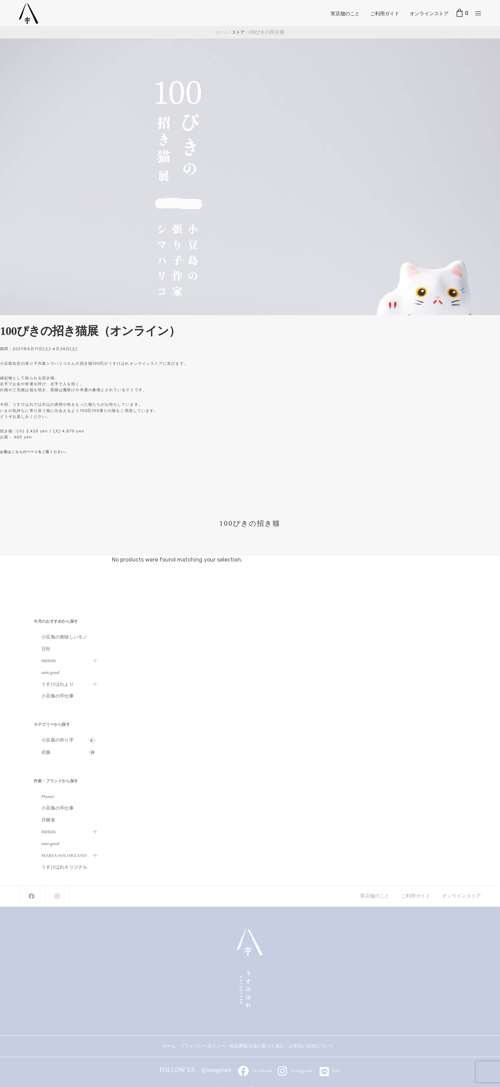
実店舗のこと (345, 13)
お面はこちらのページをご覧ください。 (37, 451)
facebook (253, 1070)
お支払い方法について (313, 1045)
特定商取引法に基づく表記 (257, 1045)
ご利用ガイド (384, 13)
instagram (296, 1070)
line (332, 1070)
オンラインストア (429, 13)
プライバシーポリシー (202, 1045)
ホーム (169, 1045)
